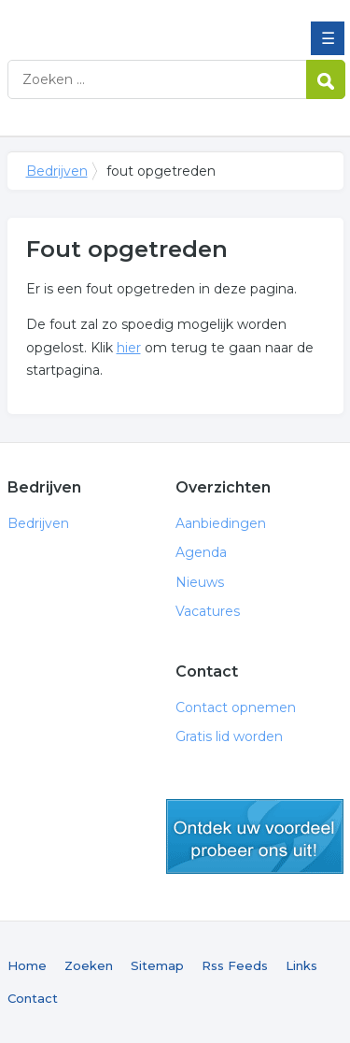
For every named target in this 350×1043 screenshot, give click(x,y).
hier (129, 347)
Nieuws (199, 582)
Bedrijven (142, 21)
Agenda (201, 552)
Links (301, 965)
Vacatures (207, 611)
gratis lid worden (254, 836)
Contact (32, 998)
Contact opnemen (235, 707)
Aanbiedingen (220, 523)
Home (27, 965)
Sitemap (157, 965)
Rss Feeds (235, 965)
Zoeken (88, 965)
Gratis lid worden (229, 736)
